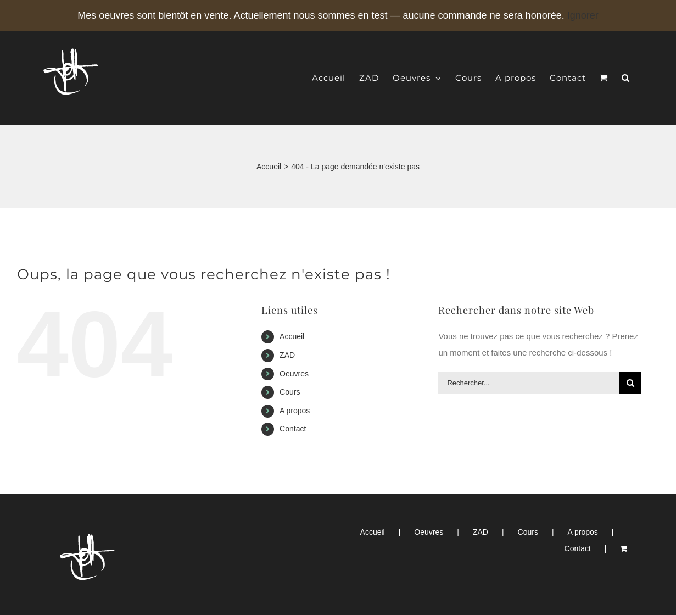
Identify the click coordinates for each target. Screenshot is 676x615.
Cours (290, 391)
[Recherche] (630, 383)
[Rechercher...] (528, 383)
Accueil (292, 336)
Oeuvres (294, 373)
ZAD (287, 355)
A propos (295, 410)
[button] (626, 78)
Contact (293, 428)
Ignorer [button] (583, 15)
